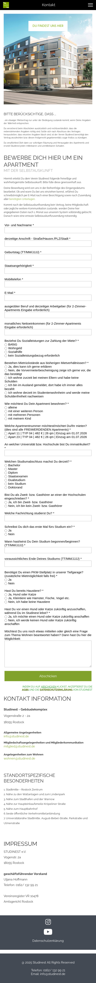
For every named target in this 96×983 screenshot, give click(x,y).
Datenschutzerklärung (48, 941)
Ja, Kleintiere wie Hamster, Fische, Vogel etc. (39, 598)
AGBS (25, 689)
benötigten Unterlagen (22, 199)
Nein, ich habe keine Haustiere (29, 601)
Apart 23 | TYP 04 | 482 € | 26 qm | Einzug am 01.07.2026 (47, 437)
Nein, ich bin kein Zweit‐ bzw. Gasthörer (35, 505)
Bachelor (14, 465)
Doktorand (15, 487)
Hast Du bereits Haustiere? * (24, 590)
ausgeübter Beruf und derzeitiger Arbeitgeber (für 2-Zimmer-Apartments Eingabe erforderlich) (45, 308)
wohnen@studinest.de (19, 758)
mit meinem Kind (19, 418)
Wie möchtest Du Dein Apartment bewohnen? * (37, 403)
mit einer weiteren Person (25, 411)
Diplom (13, 472)
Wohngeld (15, 348)
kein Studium (17, 483)
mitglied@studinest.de (19, 746)
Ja (9, 530)
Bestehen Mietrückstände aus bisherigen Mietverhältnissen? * (46, 363)
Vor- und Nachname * (19, 225)
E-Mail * (10, 292)
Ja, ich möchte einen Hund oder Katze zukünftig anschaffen (48, 616)
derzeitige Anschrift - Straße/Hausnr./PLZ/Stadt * (37, 238)
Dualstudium (16, 480)
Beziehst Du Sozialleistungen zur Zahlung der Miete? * (42, 340)
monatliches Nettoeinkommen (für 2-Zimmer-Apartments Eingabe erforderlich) (43, 325)
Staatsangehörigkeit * (19, 265)
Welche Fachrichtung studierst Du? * (29, 513)
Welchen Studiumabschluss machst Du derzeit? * (38, 461)
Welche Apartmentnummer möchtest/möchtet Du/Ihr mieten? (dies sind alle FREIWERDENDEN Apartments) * (46, 427)
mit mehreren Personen (24, 414)
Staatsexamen (18, 476)
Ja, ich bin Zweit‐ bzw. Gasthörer (30, 502)
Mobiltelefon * (14, 279)
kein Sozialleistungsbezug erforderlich (34, 355)
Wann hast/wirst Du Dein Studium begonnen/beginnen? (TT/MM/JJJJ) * (42, 543)
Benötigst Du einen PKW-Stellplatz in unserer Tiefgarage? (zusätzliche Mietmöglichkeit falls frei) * (44, 574)
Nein (11, 534)
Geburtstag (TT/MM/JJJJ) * (23, 252)
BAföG (12, 344)
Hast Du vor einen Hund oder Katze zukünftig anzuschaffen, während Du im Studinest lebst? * (45, 611)
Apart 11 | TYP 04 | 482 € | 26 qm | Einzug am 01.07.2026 (47, 433)
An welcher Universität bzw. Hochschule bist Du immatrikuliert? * (47, 446)
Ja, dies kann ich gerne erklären (30, 366)
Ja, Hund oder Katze (22, 594)
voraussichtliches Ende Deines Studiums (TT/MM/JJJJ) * (43, 558)
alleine (12, 407)
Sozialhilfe (15, 352)
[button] (90, 5)
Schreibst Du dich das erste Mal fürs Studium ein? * (40, 526)
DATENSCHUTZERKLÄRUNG (56, 689)
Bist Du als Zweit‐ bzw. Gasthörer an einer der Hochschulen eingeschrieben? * (45, 496)
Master (13, 469)
